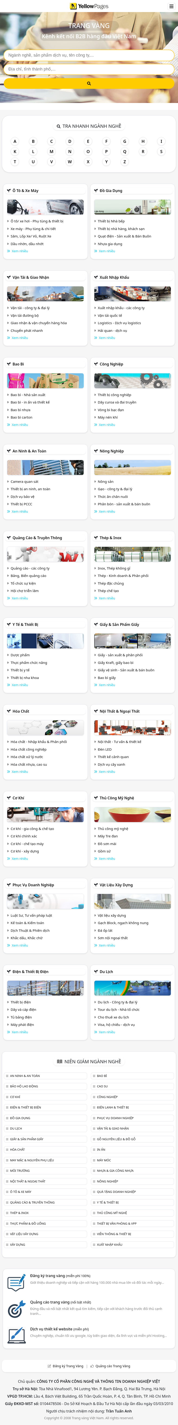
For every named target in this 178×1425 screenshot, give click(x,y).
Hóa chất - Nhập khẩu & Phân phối (39, 741)
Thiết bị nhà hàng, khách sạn (121, 228)
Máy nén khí (108, 417)
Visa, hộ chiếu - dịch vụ (116, 1024)
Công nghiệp (111, 364)
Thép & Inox (110, 537)
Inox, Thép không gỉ (114, 568)
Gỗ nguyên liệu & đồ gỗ (116, 1139)
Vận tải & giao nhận (31, 277)
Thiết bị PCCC (21, 504)
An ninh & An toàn (29, 451)
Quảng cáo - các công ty (30, 568)
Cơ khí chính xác (24, 836)
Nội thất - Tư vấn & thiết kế (119, 741)
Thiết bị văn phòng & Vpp (117, 1223)
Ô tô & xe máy (25, 190)
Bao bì (18, 364)
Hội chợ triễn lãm (25, 590)
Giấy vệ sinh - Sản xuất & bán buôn (126, 670)
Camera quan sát (24, 481)
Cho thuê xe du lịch (113, 1017)
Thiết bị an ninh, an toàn (30, 489)
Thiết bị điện (21, 1002)
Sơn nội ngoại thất (113, 937)
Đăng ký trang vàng (60, 1275)
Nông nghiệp (112, 451)
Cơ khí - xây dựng (25, 851)
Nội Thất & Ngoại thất (120, 711)
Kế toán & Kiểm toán (27, 922)
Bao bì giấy (107, 677)
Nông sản (106, 481)
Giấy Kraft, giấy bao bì (116, 662)
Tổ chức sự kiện (23, 583)
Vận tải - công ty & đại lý (30, 307)
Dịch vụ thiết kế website (59, 1329)
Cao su (102, 1086)
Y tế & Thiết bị (25, 624)
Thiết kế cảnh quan (113, 756)
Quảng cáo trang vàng (60, 1302)
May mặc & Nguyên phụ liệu (32, 1160)
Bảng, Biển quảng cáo (28, 575)
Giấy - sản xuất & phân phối (120, 655)
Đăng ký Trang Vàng (68, 1366)
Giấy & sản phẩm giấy (119, 624)
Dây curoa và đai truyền (117, 402)
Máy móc (104, 1160)
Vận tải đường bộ (25, 315)
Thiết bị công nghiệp (114, 394)
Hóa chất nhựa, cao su (29, 764)
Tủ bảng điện (21, 1017)
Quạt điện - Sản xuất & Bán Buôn (124, 236)
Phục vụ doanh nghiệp (33, 884)
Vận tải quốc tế (110, 315)
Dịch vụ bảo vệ (23, 496)
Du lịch (106, 971)
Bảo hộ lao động (24, 1086)
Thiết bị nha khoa (25, 677)
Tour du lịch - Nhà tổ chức (119, 1009)
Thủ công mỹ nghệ (117, 798)
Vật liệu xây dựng (116, 884)
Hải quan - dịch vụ (112, 330)
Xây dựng (17, 1244)
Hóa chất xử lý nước (27, 756)
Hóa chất (21, 711)
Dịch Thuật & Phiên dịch (30, 930)
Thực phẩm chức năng (29, 662)
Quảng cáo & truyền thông (37, 537)
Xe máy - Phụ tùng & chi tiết (33, 228)
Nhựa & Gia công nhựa (115, 1171)
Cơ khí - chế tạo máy (27, 843)
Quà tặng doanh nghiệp (116, 1192)
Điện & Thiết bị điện (30, 971)
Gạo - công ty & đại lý (115, 489)
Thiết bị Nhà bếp (111, 221)
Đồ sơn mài (107, 843)
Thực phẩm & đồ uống (28, 1223)
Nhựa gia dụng (110, 243)
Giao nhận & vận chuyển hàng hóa (39, 322)
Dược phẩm (20, 655)
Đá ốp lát (105, 930)
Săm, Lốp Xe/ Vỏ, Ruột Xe (31, 236)
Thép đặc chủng (111, 583)
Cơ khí (18, 798)
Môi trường (20, 1171)
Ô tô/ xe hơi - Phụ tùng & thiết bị (37, 221)
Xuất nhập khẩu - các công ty (121, 307)
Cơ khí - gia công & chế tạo (32, 828)
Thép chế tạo (108, 590)
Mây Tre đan (108, 836)
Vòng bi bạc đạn (111, 409)
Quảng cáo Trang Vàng (112, 1366)
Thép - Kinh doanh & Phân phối (123, 575)
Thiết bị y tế (20, 670)
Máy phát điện (22, 1024)
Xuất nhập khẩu (114, 277)
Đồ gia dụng (111, 190)
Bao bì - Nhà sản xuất (28, 394)
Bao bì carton (21, 417)
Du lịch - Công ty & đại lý (117, 1002)
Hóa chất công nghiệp (29, 749)
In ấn (101, 1149)
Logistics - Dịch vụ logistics (119, 322)
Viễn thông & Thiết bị (114, 1234)
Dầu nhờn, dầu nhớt (27, 243)
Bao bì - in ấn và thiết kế (30, 402)
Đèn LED (105, 749)
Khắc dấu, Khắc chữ (27, 937)
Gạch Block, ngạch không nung (123, 922)
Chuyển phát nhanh (27, 330)
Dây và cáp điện (23, 1009)
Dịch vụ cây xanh (111, 764)
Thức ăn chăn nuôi (113, 496)
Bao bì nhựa (20, 409)
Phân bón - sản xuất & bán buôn (124, 504)
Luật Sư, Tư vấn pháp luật (31, 915)
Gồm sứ (104, 851)
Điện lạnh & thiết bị (113, 1107)
